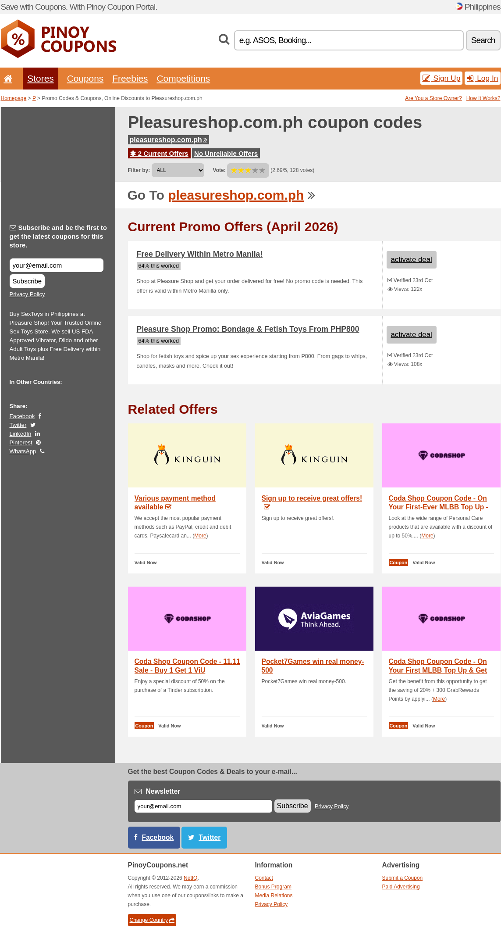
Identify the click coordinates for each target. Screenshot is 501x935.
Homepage (14, 98)
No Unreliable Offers (226, 153)
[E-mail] (203, 806)
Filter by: (139, 170)
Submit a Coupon (402, 878)
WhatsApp (23, 451)
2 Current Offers (159, 153)
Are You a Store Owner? (433, 98)
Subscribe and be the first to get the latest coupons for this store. (58, 236)
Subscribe (27, 281)
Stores (40, 78)
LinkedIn (21, 433)
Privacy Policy (27, 294)
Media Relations (274, 895)
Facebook (22, 416)
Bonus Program (273, 887)
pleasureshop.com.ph (168, 139)
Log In (482, 78)
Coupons (85, 78)
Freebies (130, 78)
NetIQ (190, 878)
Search (483, 40)
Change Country (152, 920)
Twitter (18, 425)
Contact (264, 878)
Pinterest (21, 442)
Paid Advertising (401, 887)
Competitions (183, 78)
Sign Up (442, 78)
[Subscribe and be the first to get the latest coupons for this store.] (56, 265)
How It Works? (483, 98)
